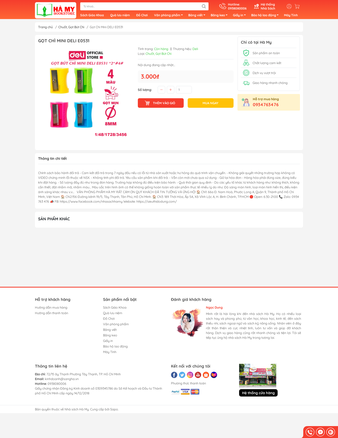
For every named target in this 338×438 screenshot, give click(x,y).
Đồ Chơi (142, 16)
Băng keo (220, 16)
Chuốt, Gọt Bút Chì (71, 29)
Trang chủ (45, 29)
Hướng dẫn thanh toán (51, 315)
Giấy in (240, 16)
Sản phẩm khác (54, 220)
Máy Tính (291, 16)
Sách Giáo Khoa (92, 16)
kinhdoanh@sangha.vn (62, 380)
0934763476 (266, 106)
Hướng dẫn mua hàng (51, 309)
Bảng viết (198, 16)
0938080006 (57, 385)
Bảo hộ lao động (266, 16)
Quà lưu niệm (120, 16)
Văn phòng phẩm (169, 16)
